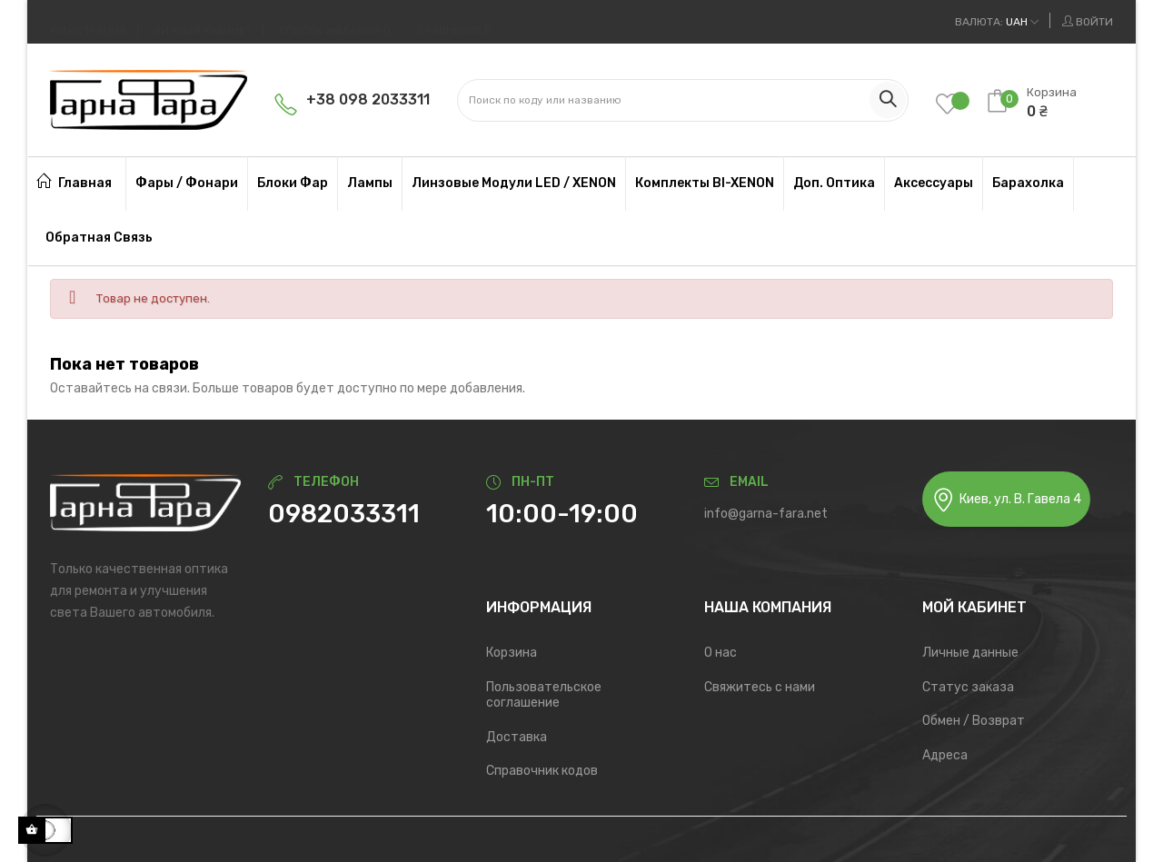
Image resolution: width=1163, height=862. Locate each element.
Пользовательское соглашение (543, 695)
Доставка (516, 737)
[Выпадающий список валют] (996, 22)
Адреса (945, 755)
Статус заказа (968, 687)
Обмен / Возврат (973, 720)
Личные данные (970, 652)
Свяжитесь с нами (759, 687)
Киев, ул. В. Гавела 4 (1006, 500)
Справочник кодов (542, 770)
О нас (720, 652)
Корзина (511, 652)
